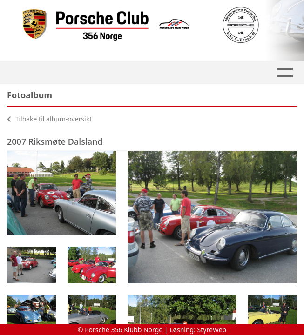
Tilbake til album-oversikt (49, 118)
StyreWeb (212, 329)
